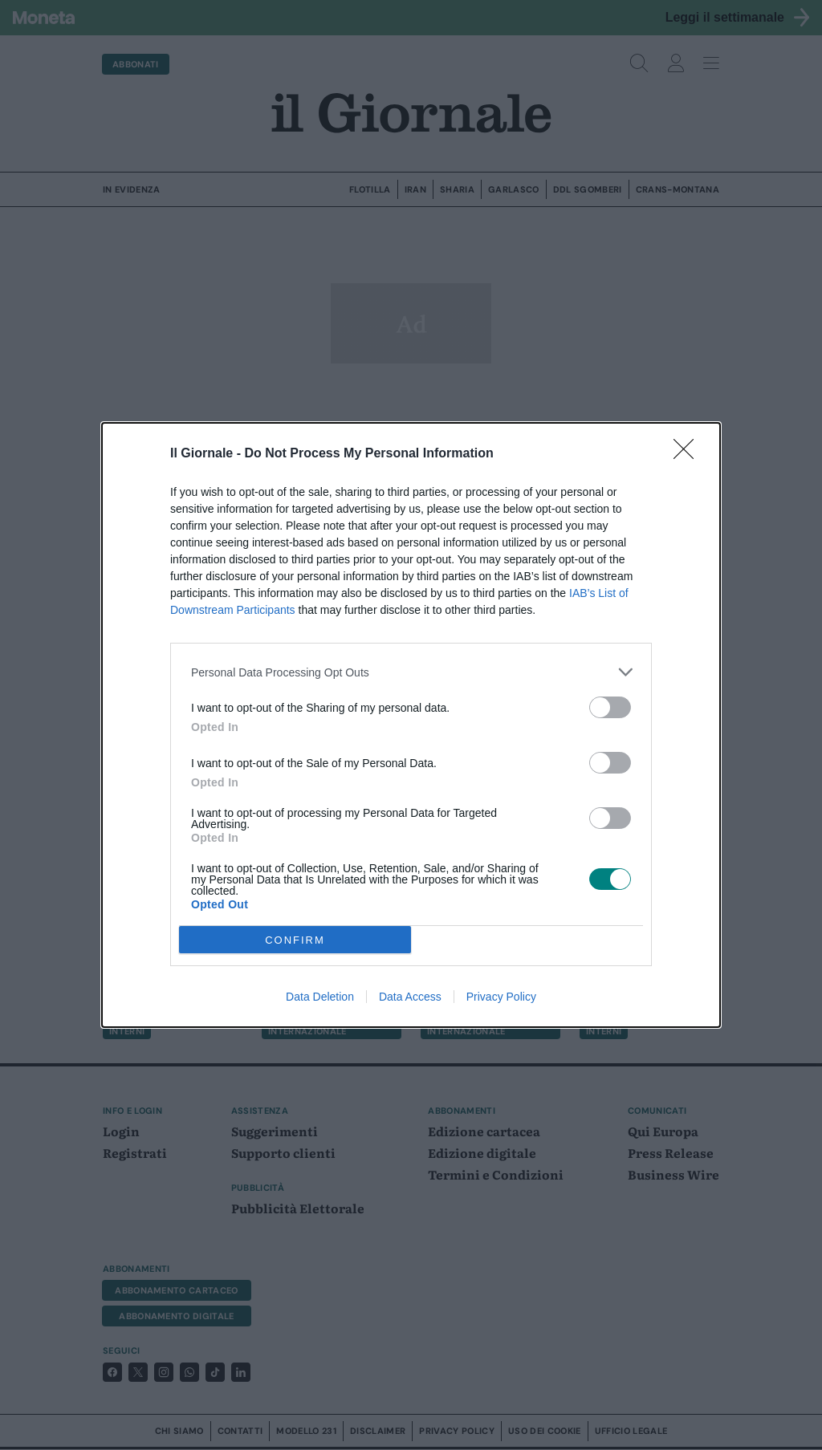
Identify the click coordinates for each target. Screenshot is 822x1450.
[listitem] (411, 672)
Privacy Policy (501, 996)
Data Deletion (320, 996)
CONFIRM (295, 940)
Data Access (410, 996)
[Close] (688, 454)
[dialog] (411, 725)
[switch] (610, 707)
